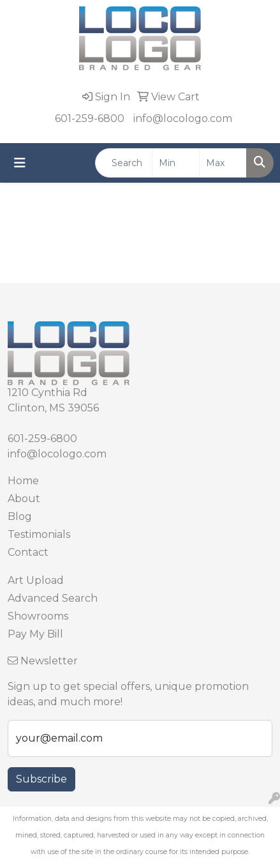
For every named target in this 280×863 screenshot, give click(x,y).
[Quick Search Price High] (223, 163)
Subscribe (41, 779)
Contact (28, 552)
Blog (20, 516)
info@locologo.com (182, 118)
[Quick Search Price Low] (176, 163)
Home (23, 481)
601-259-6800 (89, 118)
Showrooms (38, 616)
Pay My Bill (35, 634)
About (24, 499)
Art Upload (36, 580)
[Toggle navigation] (19, 163)
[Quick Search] (123, 163)
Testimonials (39, 534)
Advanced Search (53, 598)
